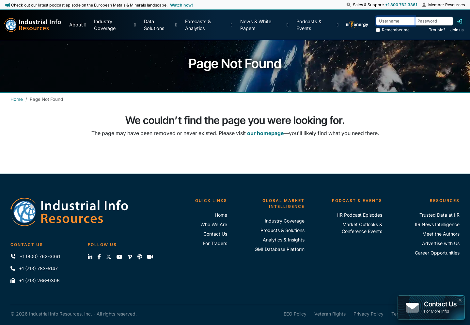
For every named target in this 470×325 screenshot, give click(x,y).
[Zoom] (150, 257)
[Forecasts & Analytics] (208, 25)
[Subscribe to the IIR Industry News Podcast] (139, 257)
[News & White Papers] (264, 25)
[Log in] (459, 21)
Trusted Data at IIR (439, 215)
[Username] (395, 21)
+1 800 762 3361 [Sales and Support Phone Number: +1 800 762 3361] (401, 4)
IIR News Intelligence (437, 224)
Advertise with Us (441, 243)
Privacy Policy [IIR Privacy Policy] (368, 314)
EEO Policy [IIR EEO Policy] (295, 314)
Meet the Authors (441, 234)
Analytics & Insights (284, 239)
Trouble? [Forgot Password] (437, 29)
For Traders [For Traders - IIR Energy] (215, 243)
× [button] (460, 299)
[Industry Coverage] (115, 25)
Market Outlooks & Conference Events (362, 228)
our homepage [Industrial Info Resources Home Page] (265, 133)
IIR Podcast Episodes (359, 215)
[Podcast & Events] (317, 25)
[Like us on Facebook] (99, 257)
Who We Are (213, 224)
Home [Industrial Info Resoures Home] (221, 215)
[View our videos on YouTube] (119, 257)
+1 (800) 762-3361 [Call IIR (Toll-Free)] (35, 256)
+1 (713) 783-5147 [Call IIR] (34, 268)
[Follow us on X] (108, 257)
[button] (349, 5)
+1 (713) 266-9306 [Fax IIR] (35, 280)
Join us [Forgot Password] (456, 29)
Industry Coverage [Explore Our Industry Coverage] (285, 221)
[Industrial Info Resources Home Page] (32, 25)
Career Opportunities (437, 252)
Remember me (396, 29)
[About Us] (77, 25)
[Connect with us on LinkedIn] (90, 257)
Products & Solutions (282, 230)
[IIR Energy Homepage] (357, 25)
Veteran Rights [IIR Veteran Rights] (330, 314)
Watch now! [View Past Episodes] (181, 5)
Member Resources (443, 4)
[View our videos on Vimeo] (130, 257)
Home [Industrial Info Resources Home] (16, 99)
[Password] (434, 21)
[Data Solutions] (160, 25)
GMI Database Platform (280, 249)
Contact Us (215, 234)
